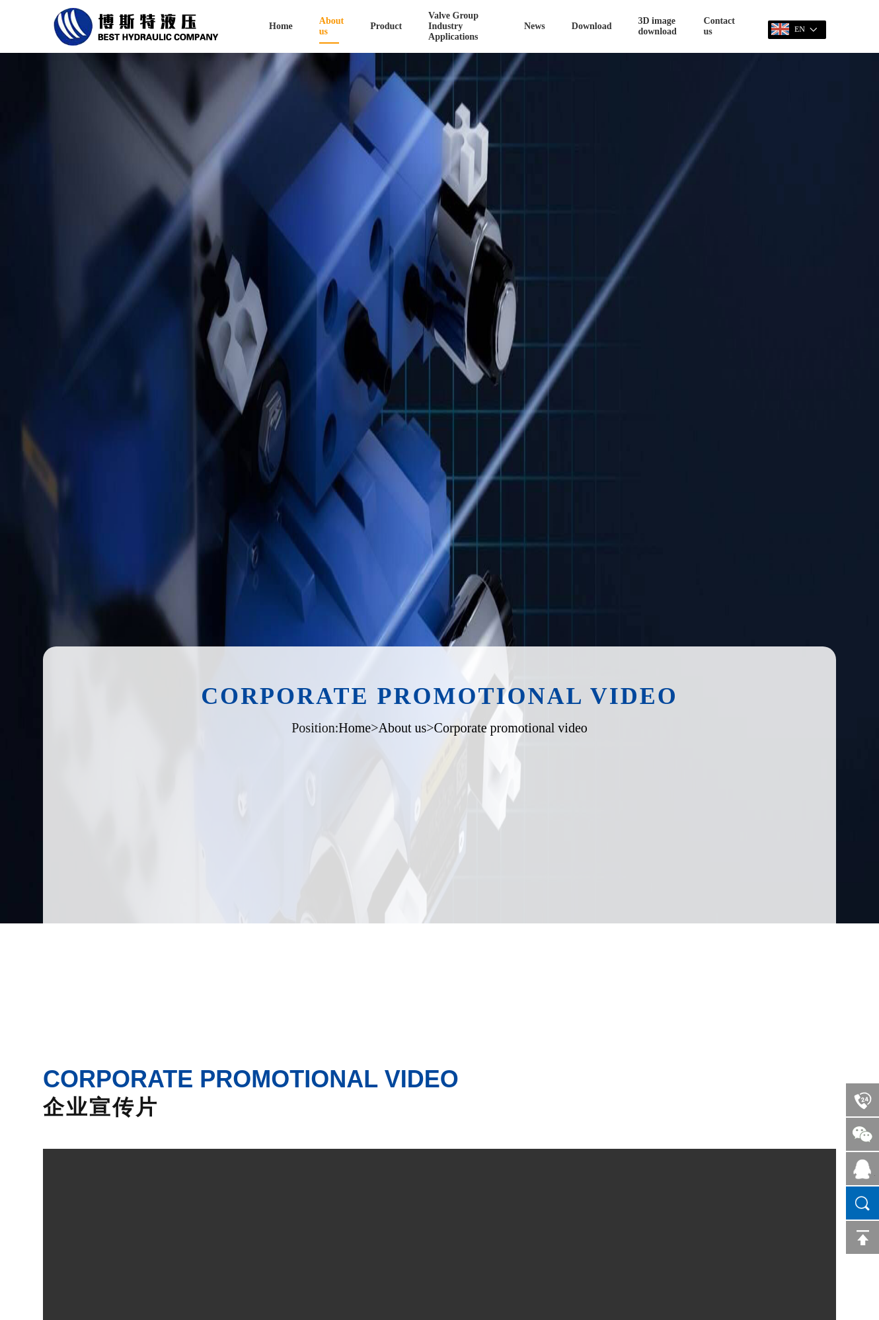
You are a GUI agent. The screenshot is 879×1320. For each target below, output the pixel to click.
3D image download (657, 26)
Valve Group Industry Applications (453, 26)
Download (592, 26)
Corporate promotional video (511, 727)
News (534, 26)
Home (281, 26)
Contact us (719, 26)
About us (331, 26)
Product (386, 26)
